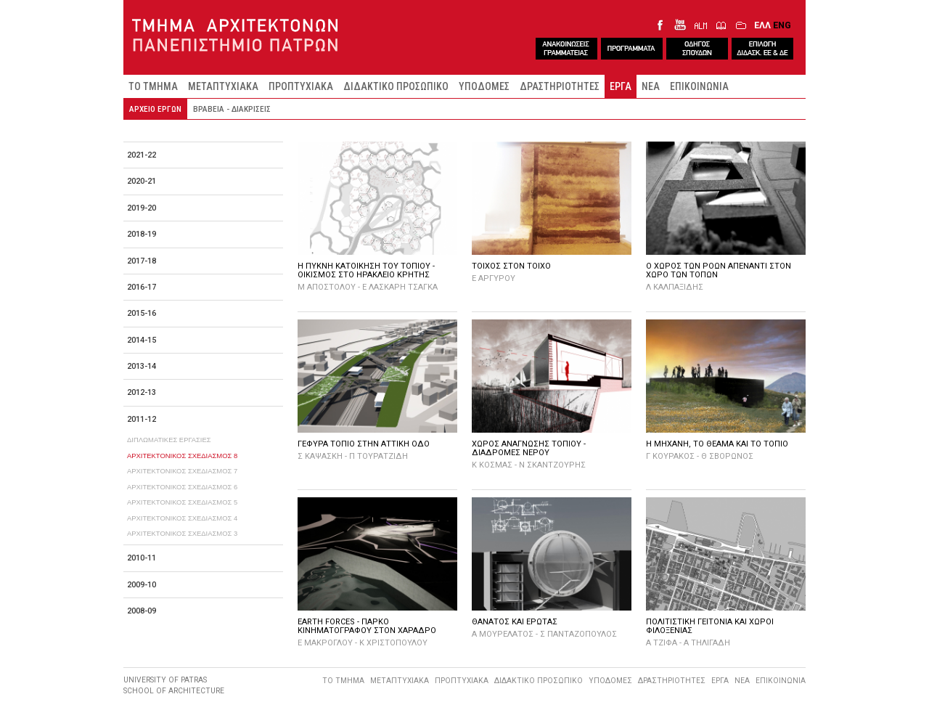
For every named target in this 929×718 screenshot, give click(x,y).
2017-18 (141, 261)
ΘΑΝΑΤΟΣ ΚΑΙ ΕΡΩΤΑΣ (514, 622)
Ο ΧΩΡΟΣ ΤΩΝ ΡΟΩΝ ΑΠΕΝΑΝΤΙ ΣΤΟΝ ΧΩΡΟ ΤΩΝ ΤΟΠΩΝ (718, 270)
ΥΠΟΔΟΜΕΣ (484, 86)
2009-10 (141, 585)
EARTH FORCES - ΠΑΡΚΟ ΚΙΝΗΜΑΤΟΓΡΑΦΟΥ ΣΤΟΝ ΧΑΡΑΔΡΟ (367, 626)
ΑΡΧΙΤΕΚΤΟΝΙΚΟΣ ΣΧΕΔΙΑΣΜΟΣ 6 (182, 487)
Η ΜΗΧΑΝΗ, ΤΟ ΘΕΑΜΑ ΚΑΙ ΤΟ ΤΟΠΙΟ (717, 444)
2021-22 (141, 155)
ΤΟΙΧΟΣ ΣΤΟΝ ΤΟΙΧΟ (511, 266)
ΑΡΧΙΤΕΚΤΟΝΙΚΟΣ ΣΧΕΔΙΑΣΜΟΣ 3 (182, 533)
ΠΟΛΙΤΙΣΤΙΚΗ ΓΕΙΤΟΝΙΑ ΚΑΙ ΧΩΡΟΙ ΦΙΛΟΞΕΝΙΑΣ (710, 626)
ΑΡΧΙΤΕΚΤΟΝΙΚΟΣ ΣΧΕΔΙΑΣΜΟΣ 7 (182, 471)
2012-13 (141, 392)
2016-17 (141, 287)
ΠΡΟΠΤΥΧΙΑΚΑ (301, 86)
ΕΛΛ (762, 25)
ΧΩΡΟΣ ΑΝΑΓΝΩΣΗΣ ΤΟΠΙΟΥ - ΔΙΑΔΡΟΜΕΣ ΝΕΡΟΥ (529, 448)
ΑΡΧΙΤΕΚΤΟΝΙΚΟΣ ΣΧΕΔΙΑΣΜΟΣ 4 (182, 518)
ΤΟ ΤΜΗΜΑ (153, 86)
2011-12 (141, 419)
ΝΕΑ (651, 86)
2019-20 (141, 208)
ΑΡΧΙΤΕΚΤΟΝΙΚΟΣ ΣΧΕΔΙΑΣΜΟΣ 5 (182, 502)
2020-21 (141, 181)
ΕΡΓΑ (620, 86)
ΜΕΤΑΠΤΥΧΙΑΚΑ (223, 86)
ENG (782, 25)
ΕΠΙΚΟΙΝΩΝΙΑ (699, 86)
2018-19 (141, 234)
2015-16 (141, 313)
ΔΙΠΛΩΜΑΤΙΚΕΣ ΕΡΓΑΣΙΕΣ (169, 440)
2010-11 (141, 558)
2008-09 (141, 611)
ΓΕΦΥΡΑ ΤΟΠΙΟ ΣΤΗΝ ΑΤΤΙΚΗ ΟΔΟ (364, 444)
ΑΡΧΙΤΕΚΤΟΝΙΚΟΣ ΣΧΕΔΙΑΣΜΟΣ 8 (182, 456)
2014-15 (141, 340)
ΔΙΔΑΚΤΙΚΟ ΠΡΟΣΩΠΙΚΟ (396, 86)
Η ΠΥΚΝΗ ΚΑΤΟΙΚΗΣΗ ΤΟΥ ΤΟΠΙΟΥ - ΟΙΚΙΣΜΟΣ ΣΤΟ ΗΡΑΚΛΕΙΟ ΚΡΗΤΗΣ (366, 270)
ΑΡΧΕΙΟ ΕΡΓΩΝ (155, 109)
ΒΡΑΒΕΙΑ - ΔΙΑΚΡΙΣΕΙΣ (232, 109)
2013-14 (141, 366)
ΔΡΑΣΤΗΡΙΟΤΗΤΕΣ (559, 86)
